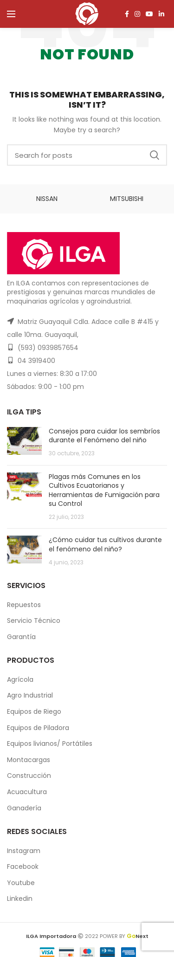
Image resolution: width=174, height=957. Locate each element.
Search (154, 155)
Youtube (21, 882)
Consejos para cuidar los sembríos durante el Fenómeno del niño (104, 436)
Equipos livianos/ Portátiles (49, 743)
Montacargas (28, 759)
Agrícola (20, 679)
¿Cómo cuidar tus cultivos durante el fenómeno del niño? (105, 544)
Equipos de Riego (34, 711)
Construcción (29, 775)
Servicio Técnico (33, 620)
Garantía (21, 636)
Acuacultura (27, 791)
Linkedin (19, 898)
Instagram (23, 850)
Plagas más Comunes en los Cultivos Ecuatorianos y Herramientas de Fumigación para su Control (104, 490)
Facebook (23, 866)
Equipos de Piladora (38, 727)
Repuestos (24, 604)
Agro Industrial (30, 695)
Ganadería (24, 808)
